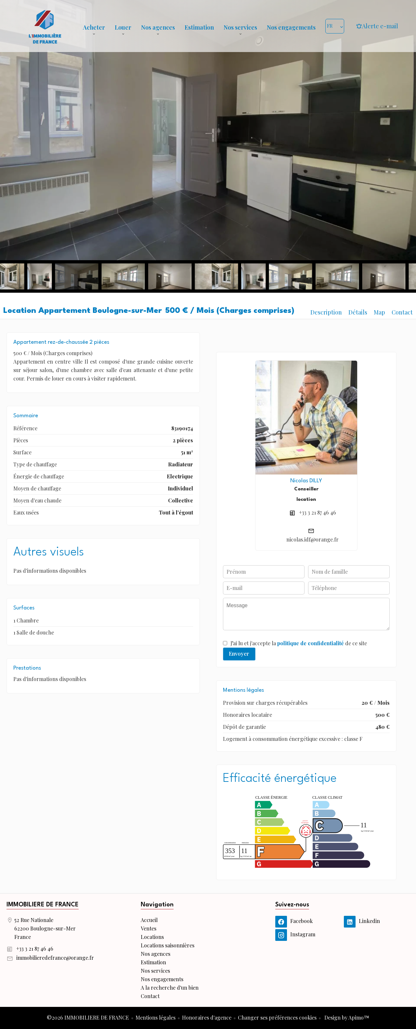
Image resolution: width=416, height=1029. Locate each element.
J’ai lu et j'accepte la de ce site (298, 643)
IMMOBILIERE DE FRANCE (42, 905)
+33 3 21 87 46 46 (317, 512)
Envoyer (239, 653)
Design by (346, 1017)
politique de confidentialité (310, 643)
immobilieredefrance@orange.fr (55, 957)
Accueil (44, 26)
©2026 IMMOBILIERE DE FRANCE (88, 1017)
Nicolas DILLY (306, 481)
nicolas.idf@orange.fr (312, 539)
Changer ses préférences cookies (277, 1017)
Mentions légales (156, 1017)
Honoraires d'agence (206, 1017)
